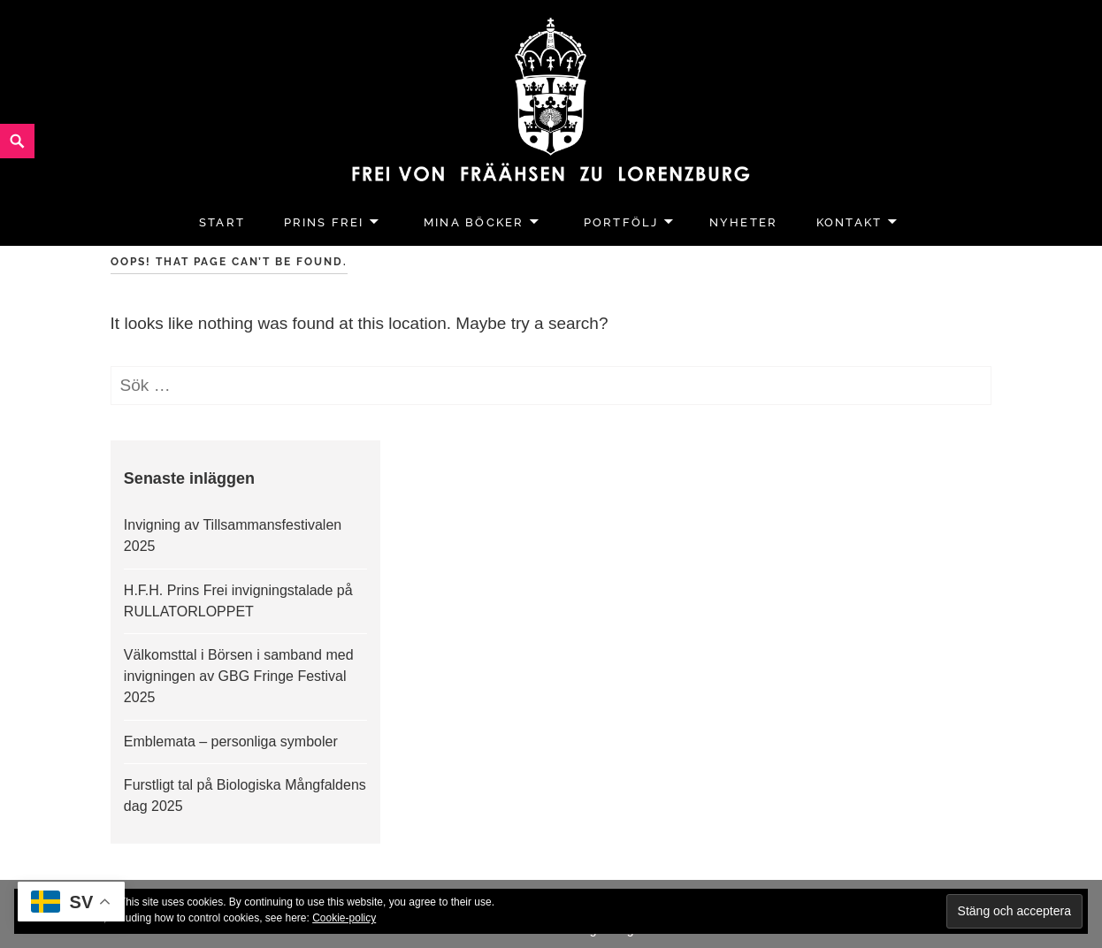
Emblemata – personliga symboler (231, 741)
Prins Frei (324, 222)
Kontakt (849, 222)
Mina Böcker (474, 222)
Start (222, 222)
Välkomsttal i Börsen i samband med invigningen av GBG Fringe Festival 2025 (239, 676)
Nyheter (743, 222)
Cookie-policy (344, 918)
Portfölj (621, 222)
